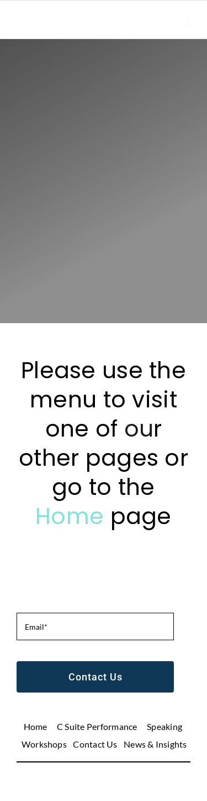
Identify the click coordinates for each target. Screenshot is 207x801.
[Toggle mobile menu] (188, 22)
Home (72, 516)
